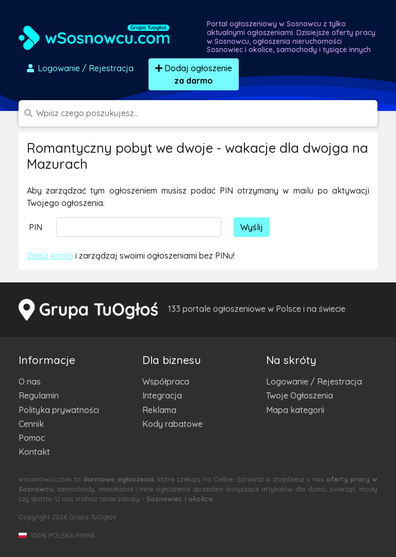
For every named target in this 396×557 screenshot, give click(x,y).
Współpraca (165, 381)
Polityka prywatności (59, 410)
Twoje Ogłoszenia (299, 395)
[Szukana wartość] (206, 113)
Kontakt (34, 452)
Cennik (31, 424)
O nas (30, 381)
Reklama (159, 410)
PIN (35, 227)
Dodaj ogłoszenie (193, 74)
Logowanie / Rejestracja (314, 381)
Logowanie (79, 68)
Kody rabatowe (172, 424)
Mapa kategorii (295, 410)
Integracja (162, 395)
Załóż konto (50, 255)
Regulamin (39, 395)
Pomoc (32, 438)
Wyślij (251, 227)
